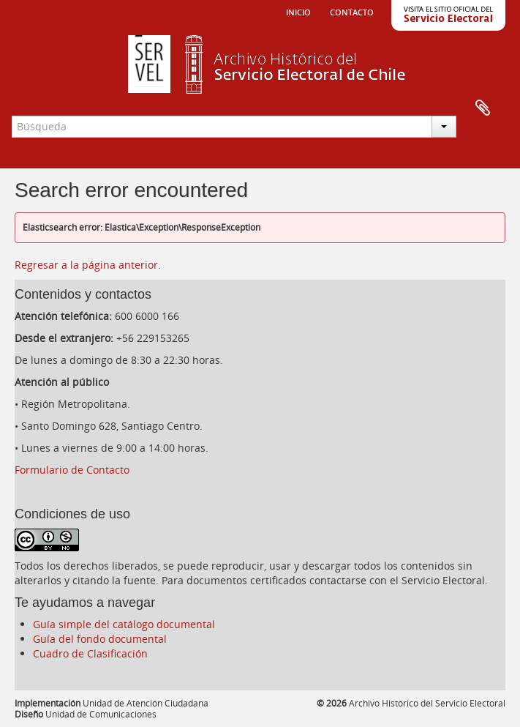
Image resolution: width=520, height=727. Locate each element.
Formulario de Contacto (72, 470)
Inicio (298, 11)
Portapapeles (482, 108)
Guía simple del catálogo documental (124, 624)
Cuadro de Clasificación (90, 653)
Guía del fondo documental (100, 639)
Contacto (352, 11)
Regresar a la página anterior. (88, 265)
